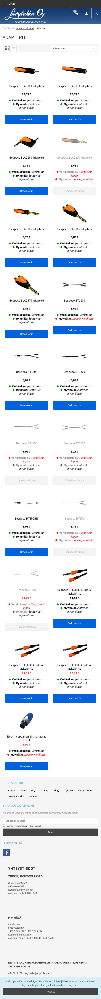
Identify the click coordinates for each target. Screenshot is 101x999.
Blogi (56, 790)
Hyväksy (50, 991)
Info (23, 790)
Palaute (33, 796)
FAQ (33, 790)
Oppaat (69, 790)
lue (42, 826)
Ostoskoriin (26, 119)
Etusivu (12, 790)
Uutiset (45, 790)
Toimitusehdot (16, 796)
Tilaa (50, 832)
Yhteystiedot (85, 790)
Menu (8, 4)
